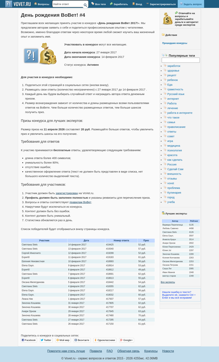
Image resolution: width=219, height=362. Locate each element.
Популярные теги (182, 55)
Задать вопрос (191, 4)
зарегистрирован (67, 193)
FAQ (110, 351)
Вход (137, 4)
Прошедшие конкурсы (174, 43)
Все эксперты (168, 282)
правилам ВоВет (80, 202)
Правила (96, 351)
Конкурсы (151, 351)
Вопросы (41, 4)
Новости (168, 351)
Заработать (119, 4)
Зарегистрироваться (161, 4)
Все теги (98, 4)
